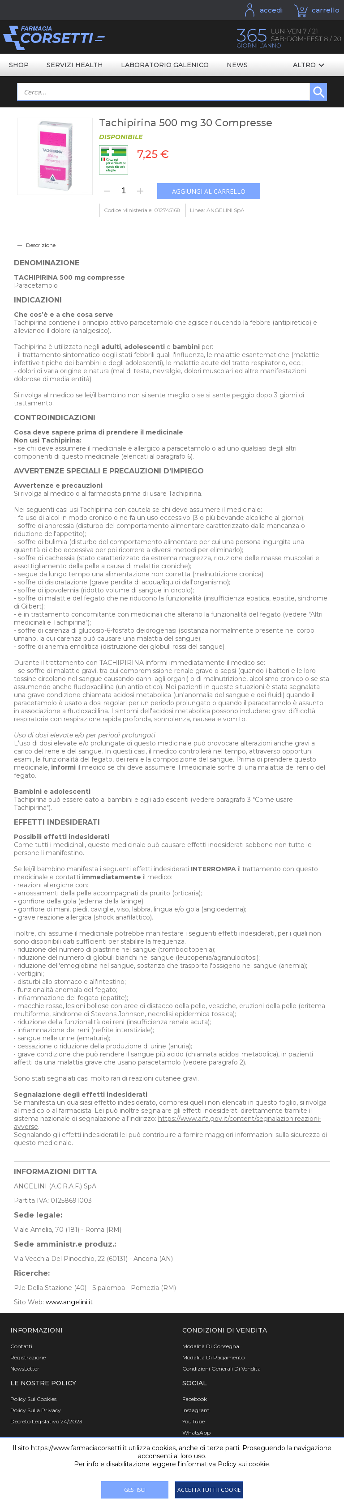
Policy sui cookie (243, 1464)
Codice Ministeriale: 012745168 (142, 210)
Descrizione (41, 245)
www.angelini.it (69, 1302)
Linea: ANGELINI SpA (217, 210)
